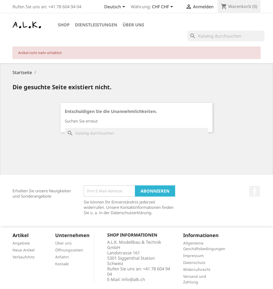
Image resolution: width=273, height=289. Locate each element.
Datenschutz (194, 262)
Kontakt (62, 263)
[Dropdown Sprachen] (115, 7)
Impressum (193, 255)
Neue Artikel (24, 250)
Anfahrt (62, 256)
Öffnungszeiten (69, 250)
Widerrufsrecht (196, 269)
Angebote (21, 243)
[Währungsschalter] (163, 7)
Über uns (133, 25)
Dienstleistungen (96, 25)
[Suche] (225, 36)
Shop (64, 25)
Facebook (254, 191)
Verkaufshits (24, 256)
